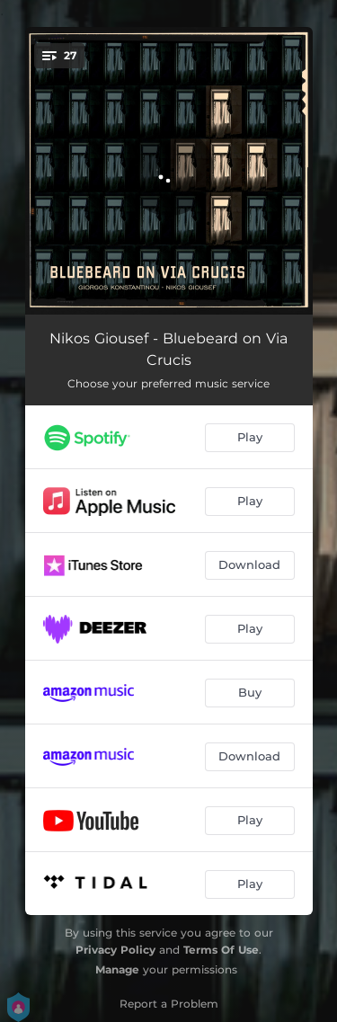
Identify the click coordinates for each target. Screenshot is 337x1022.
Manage (117, 969)
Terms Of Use (221, 949)
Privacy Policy (115, 949)
